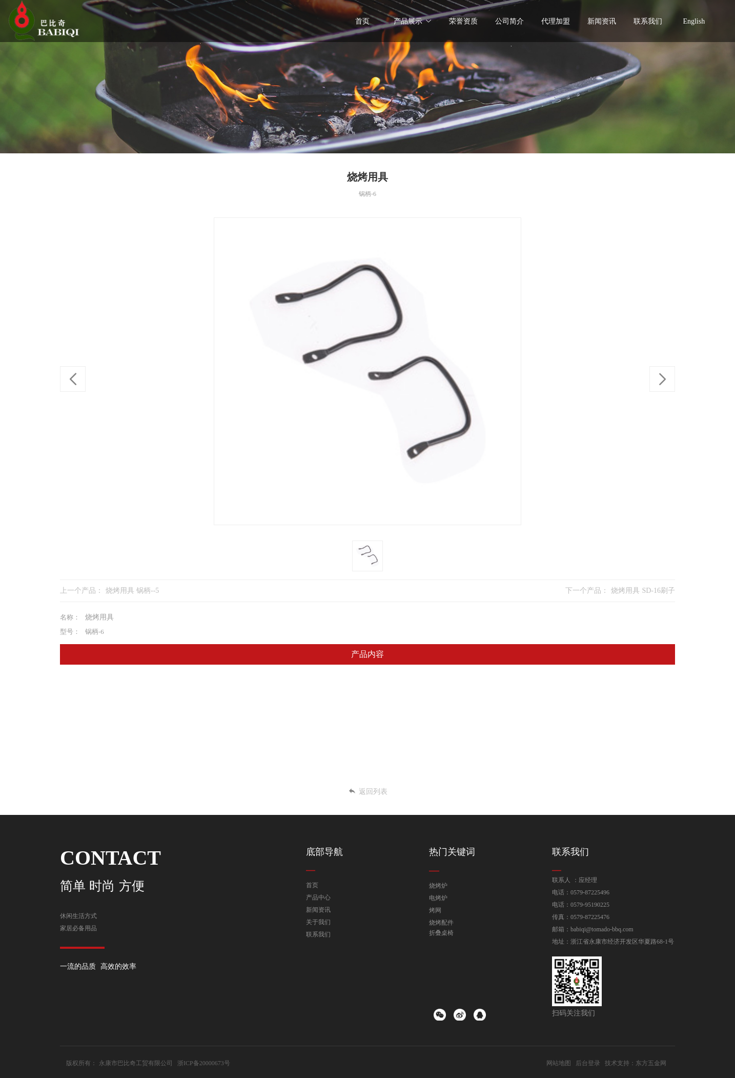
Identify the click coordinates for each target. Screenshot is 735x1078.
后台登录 (588, 1063)
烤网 (435, 910)
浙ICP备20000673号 (203, 1063)
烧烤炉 (438, 885)
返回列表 (367, 791)
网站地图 (558, 1063)
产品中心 (318, 897)
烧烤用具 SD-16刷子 (643, 590)
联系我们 (318, 934)
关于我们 (318, 922)
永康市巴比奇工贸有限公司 (136, 1063)
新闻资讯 (318, 909)
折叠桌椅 (441, 932)
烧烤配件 (441, 922)
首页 (312, 885)
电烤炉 (438, 898)
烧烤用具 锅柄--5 (132, 590)
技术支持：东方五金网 (635, 1063)
